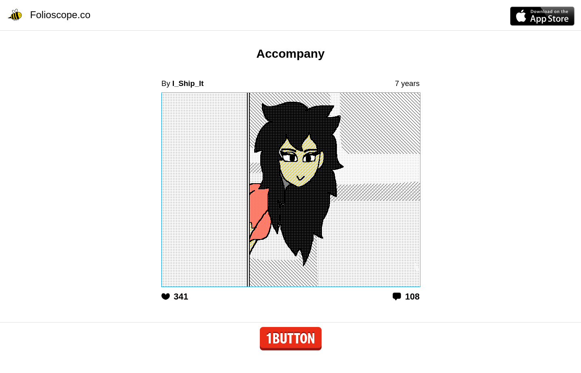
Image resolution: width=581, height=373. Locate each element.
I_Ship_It (188, 83)
